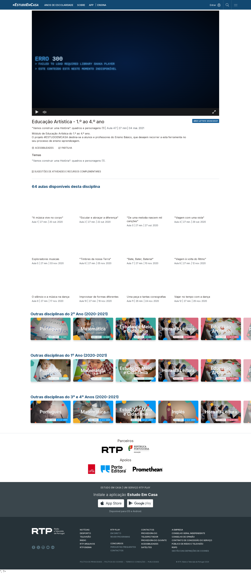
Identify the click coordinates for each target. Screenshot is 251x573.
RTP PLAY (115, 530)
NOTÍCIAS (84, 530)
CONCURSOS (116, 543)
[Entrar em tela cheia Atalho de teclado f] (214, 112)
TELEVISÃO (85, 537)
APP (91, 5)
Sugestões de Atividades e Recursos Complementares (66, 171)
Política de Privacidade (91, 562)
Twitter (38, 547)
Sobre (81, 5)
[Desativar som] (45, 112)
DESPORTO (85, 533)
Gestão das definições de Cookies (190, 551)
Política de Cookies (113, 562)
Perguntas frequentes (123, 547)
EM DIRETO (115, 533)
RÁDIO (83, 540)
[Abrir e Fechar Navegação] (235, 5)
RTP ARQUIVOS (87, 544)
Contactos (116, 550)
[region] (125, 63)
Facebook (33, 547)
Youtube (48, 547)
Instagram (43, 547)
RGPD (174, 547)
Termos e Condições (135, 562)
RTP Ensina (86, 547)
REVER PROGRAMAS (120, 537)
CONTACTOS (147, 530)
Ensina (101, 5)
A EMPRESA (177, 530)
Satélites (146, 547)
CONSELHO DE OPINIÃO (183, 537)
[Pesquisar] (227, 5)
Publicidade (153, 562)
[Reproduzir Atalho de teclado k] (37, 112)
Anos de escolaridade (58, 5)
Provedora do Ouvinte (154, 540)
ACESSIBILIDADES (43, 147)
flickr (53, 547)
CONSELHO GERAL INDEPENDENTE (188, 533)
